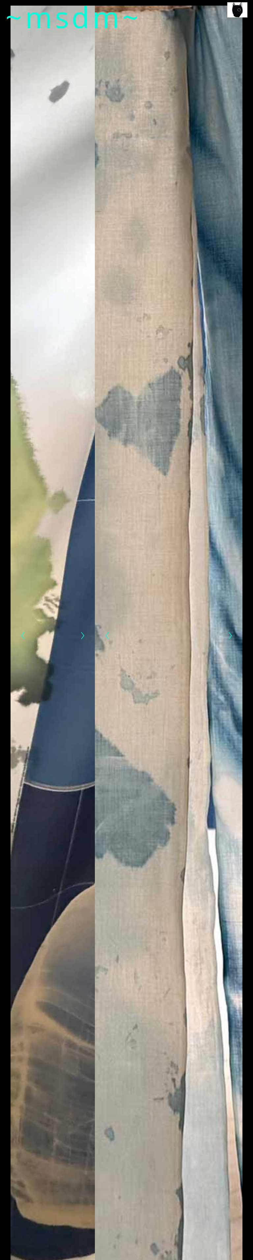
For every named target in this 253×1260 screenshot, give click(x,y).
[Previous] (22, 635)
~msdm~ (74, 16)
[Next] (82, 635)
